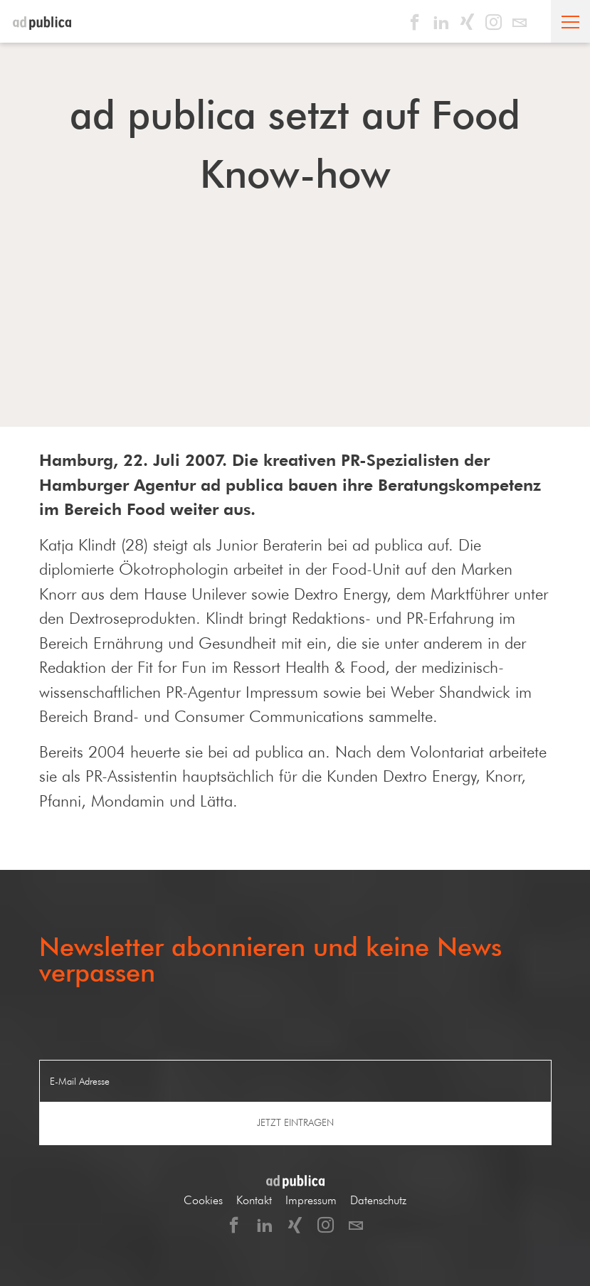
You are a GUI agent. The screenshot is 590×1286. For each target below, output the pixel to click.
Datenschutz (378, 1200)
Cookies (203, 1200)
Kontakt (254, 1200)
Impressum (311, 1200)
